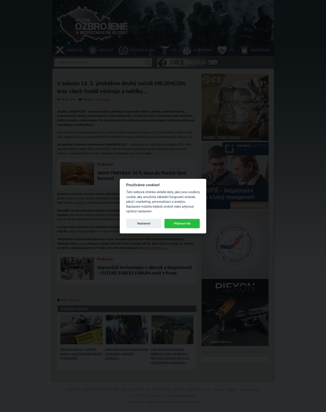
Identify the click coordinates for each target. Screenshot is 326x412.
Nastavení (143, 223)
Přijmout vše (182, 223)
